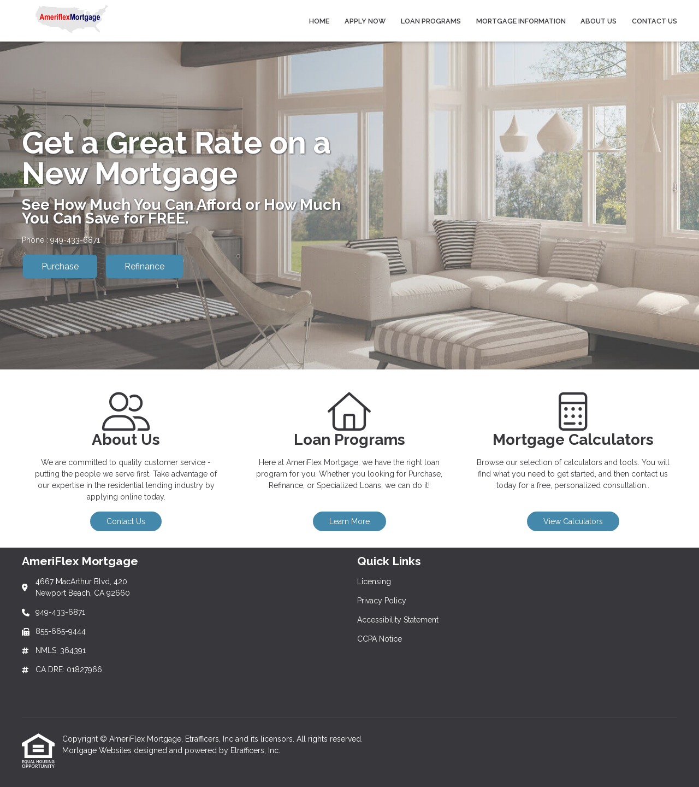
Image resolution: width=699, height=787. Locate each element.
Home (319, 21)
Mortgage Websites (98, 750)
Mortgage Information (521, 21)
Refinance (144, 266)
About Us (598, 21)
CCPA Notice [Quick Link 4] (379, 639)
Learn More (349, 521)
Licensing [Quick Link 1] (374, 581)
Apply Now (365, 21)
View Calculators (573, 521)
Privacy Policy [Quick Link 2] (381, 600)
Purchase (60, 266)
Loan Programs (431, 21)
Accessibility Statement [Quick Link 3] (398, 619)
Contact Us (654, 21)
